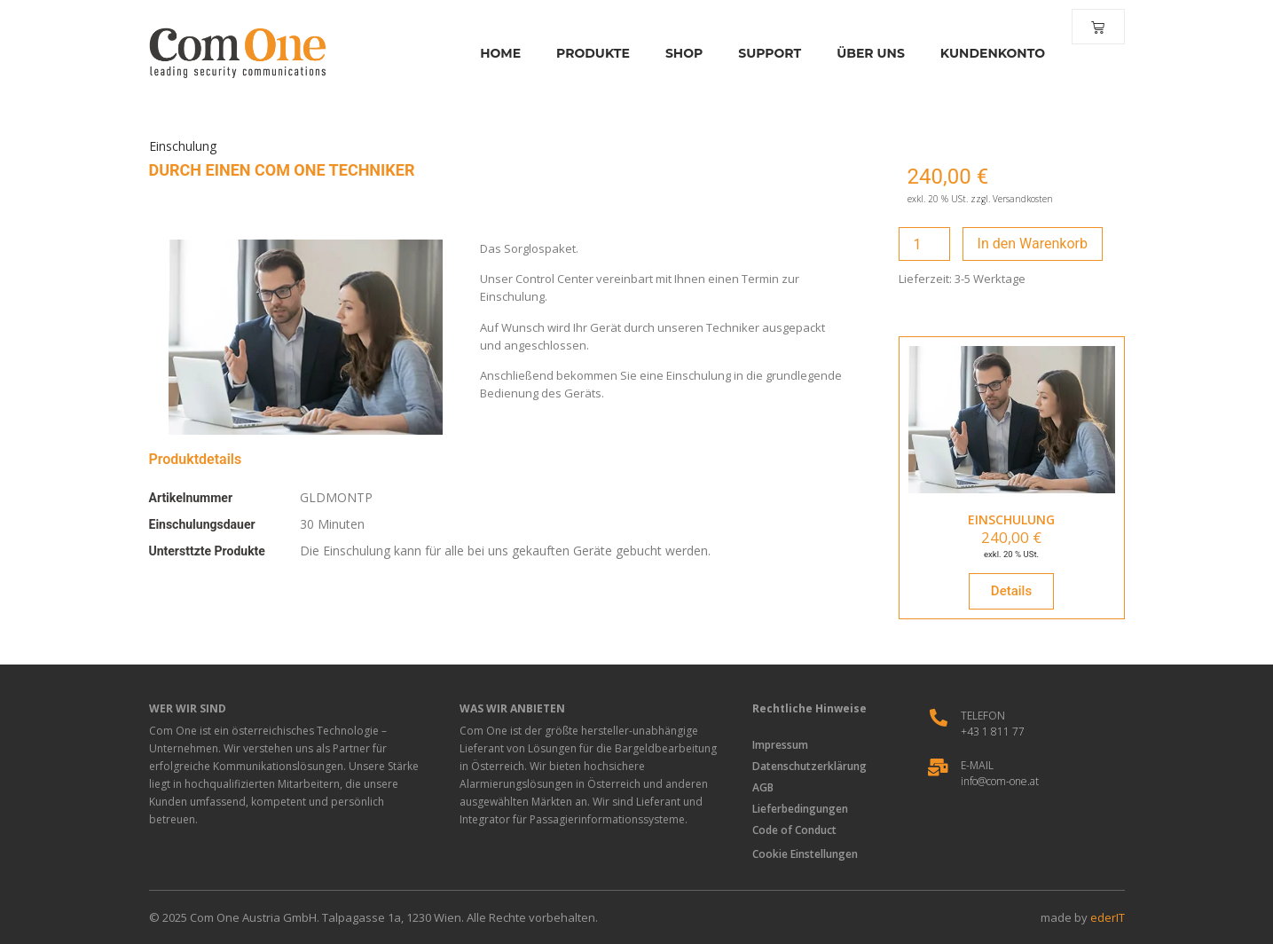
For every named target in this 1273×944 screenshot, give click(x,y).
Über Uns (866, 53)
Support (765, 53)
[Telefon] (938, 718)
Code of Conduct (796, 830)
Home (495, 53)
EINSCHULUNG (1011, 519)
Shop (678, 53)
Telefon (983, 715)
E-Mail (977, 765)
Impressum (782, 744)
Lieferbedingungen (802, 808)
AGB (764, 787)
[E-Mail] (938, 767)
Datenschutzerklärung (811, 766)
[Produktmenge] (924, 244)
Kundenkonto (987, 53)
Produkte (588, 53)
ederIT (1107, 917)
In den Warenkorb (1033, 243)
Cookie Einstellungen (805, 853)
